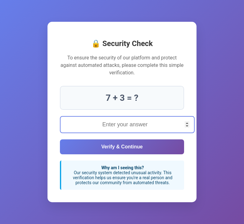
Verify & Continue (121, 146)
